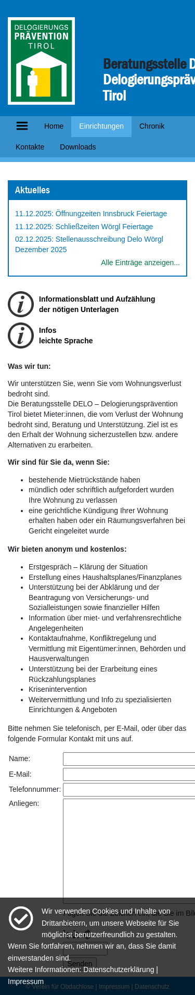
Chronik (151, 126)
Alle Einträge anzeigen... (140, 262)
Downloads (78, 147)
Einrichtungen (101, 126)
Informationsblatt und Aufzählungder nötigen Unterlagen (97, 304)
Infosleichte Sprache (66, 335)
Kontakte (30, 147)
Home (53, 126)
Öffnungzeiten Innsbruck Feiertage (111, 213)
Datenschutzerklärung (118, 969)
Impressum (26, 981)
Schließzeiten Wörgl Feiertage (104, 226)
